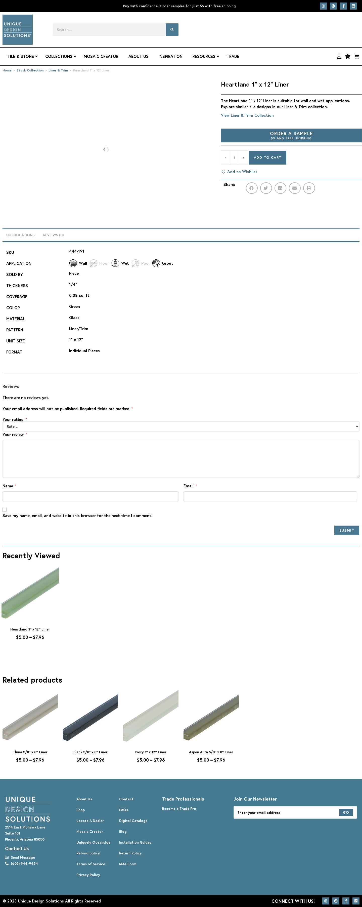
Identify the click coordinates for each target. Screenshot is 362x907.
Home (7, 70)
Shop (80, 809)
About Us (84, 799)
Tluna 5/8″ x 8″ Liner (30, 752)
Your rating (15, 419)
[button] (239, 172)
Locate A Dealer (90, 820)
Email (190, 485)
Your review (15, 434)
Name (9, 485)
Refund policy (88, 853)
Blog (123, 831)
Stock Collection (30, 70)
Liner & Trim (58, 70)
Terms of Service (90, 863)
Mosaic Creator (89, 831)
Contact (126, 799)
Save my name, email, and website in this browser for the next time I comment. (77, 515)
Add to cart (267, 157)
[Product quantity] (234, 157)
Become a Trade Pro (179, 808)
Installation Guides (135, 842)
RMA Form (127, 863)
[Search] (172, 29)
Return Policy (130, 853)
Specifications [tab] (20, 234)
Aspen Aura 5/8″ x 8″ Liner (211, 752)
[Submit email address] (346, 812)
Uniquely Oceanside (93, 842)
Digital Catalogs (133, 820)
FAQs (123, 809)
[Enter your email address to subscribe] (295, 812)
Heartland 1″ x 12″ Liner (30, 629)
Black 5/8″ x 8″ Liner (90, 752)
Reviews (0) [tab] (53, 234)
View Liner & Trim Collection (247, 115)
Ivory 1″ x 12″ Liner (150, 752)
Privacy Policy (88, 874)
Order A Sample (291, 135)
